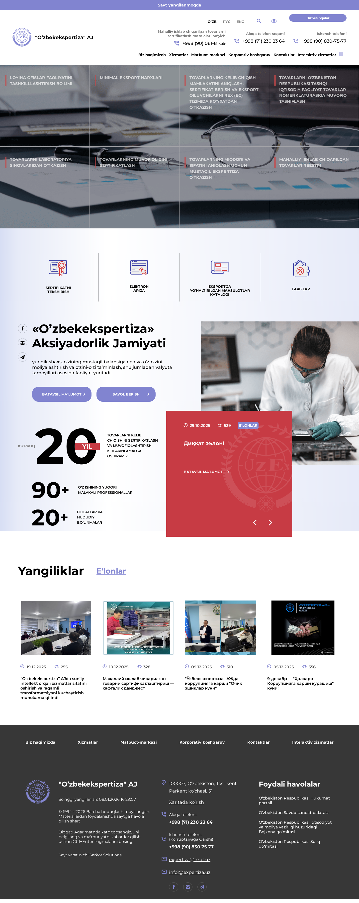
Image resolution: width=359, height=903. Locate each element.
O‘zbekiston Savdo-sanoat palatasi (294, 815)
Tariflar (301, 291)
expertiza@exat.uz (189, 863)
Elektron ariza (139, 290)
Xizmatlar (178, 54)
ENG (240, 21)
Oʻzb (212, 21)
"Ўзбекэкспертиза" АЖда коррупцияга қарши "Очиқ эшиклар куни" (213, 686)
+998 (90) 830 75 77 (191, 850)
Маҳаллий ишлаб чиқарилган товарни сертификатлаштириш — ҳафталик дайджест (138, 686)
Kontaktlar (283, 54)
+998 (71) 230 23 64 (259, 41)
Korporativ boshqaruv (249, 54)
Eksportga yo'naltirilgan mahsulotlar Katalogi (220, 293)
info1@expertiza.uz (190, 876)
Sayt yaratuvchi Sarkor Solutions (90, 858)
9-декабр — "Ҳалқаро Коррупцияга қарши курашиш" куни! (300, 686)
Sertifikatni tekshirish (58, 291)
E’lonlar (111, 574)
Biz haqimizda (152, 54)
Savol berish (126, 397)
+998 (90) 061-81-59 (200, 43)
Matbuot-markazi (208, 54)
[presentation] (255, 526)
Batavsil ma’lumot (62, 397)
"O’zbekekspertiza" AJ (98, 787)
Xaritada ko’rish (186, 805)
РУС (226, 21)
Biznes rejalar (318, 18)
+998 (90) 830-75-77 (320, 41)
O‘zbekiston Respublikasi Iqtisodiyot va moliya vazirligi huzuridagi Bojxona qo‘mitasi (295, 830)
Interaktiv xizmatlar (317, 54)
